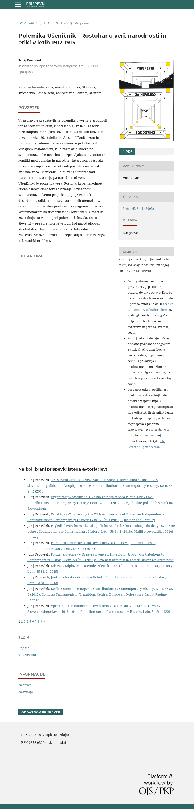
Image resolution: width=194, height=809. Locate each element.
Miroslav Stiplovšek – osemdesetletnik (80, 566)
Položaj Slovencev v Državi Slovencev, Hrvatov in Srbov (94, 554)
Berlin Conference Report (71, 588)
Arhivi (34, 23)
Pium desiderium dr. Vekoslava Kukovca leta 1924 (90, 543)
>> (47, 621)
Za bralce (24, 685)
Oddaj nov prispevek (40, 712)
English (24, 648)
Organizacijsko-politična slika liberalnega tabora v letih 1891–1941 (102, 497)
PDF (128, 151)
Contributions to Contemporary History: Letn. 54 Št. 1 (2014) (127, 611)
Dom (22, 23)
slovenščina (27, 655)
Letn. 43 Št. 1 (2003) (57, 23)
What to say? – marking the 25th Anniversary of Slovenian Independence (108, 514)
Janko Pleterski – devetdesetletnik (77, 577)
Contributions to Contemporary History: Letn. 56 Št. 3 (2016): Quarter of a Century (91, 520)
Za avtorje (25, 692)
